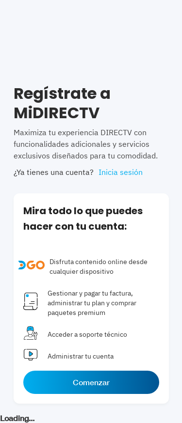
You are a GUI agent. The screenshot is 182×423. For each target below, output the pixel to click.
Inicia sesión (121, 172)
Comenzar (91, 382)
